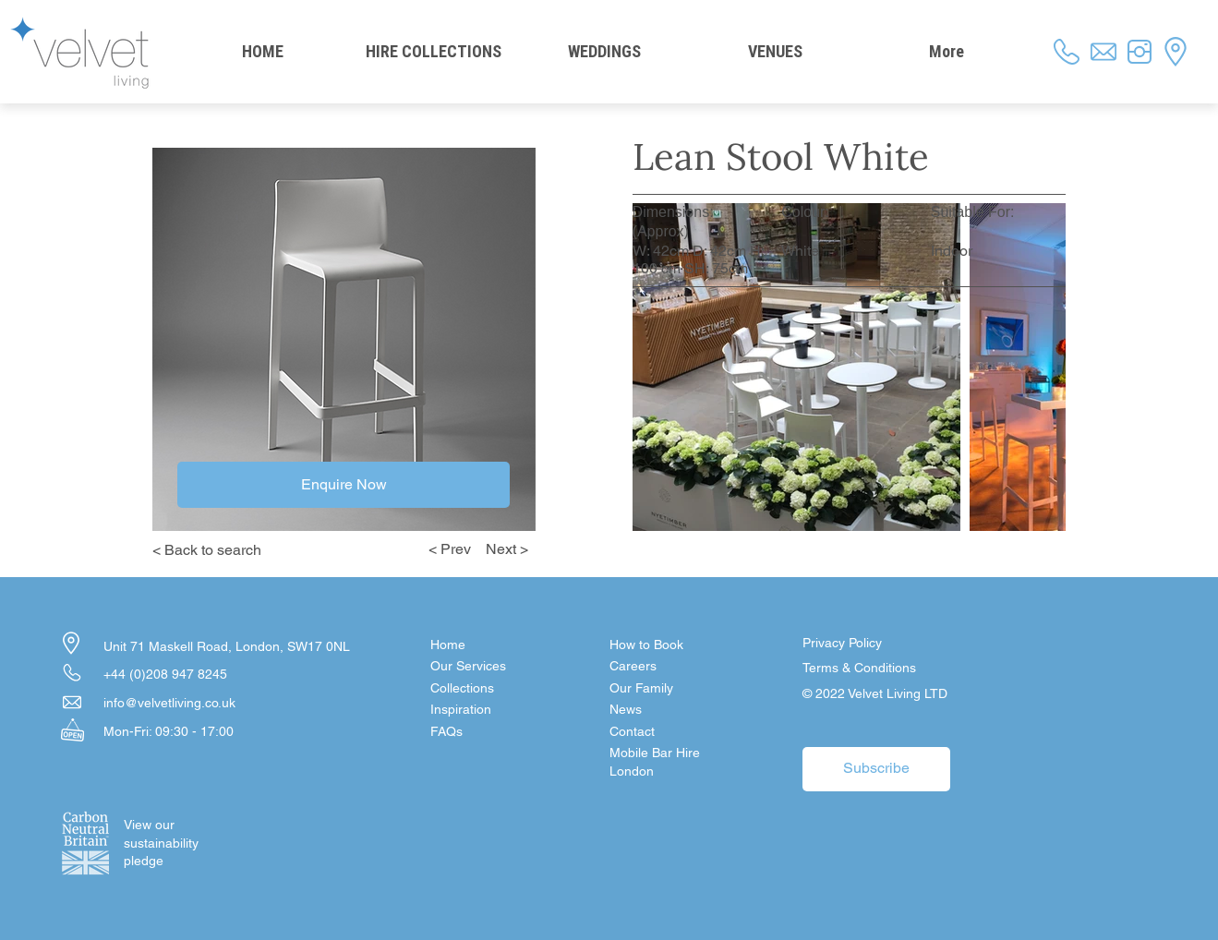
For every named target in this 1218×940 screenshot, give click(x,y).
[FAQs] (495, 732)
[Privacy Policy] (868, 643)
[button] (675, 732)
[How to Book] (675, 645)
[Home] (495, 645)
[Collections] (495, 689)
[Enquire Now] (343, 485)
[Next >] (511, 549)
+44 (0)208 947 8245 (165, 674)
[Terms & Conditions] (868, 668)
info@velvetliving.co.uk (169, 702)
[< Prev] (446, 549)
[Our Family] (675, 689)
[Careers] (675, 666)
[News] (675, 710)
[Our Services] (495, 666)
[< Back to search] (221, 550)
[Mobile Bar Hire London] (675, 762)
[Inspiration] (495, 710)
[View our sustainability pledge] (161, 843)
